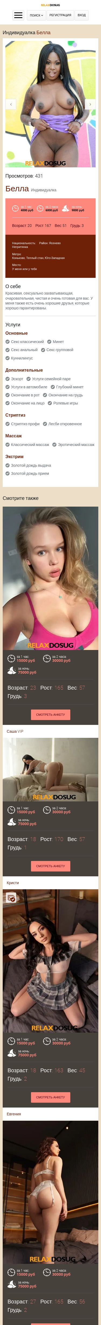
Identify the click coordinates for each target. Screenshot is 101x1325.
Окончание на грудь (65, 395)
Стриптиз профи (25, 424)
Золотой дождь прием (30, 473)
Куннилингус (22, 358)
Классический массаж (30, 444)
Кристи (13, 875)
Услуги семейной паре (51, 379)
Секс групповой (60, 350)
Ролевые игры (65, 403)
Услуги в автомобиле (29, 387)
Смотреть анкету (50, 715)
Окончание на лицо (27, 403)
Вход (82, 15)
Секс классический (27, 342)
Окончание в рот (25, 395)
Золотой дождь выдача (31, 465)
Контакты (51, 1307)
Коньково (18, 258)
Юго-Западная (55, 258)
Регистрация (60, 15)
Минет (58, 342)
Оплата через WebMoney (50, 1300)
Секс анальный (24, 350)
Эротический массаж (76, 444)
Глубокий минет (70, 387)
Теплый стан (34, 258)
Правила (50, 1293)
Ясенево (55, 243)
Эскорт (17, 379)
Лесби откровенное (65, 424)
